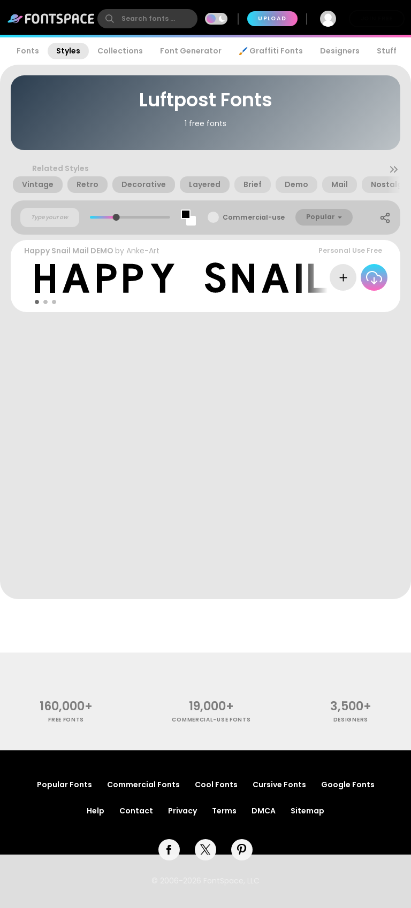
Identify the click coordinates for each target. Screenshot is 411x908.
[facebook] (169, 849)
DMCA (264, 810)
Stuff (387, 50)
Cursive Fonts (279, 784)
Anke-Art (142, 250)
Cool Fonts (216, 784)
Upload (272, 18)
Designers (340, 50)
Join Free (377, 18)
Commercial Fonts (143, 784)
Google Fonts (348, 784)
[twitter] (205, 849)
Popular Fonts (64, 784)
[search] (147, 18)
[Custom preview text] (49, 217)
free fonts (66, 720)
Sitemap (307, 810)
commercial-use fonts (211, 720)
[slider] (116, 217)
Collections (120, 50)
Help (95, 810)
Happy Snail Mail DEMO (68, 250)
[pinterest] (242, 849)
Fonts (28, 50)
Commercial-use (254, 217)
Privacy (182, 810)
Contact (136, 810)
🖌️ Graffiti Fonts (271, 50)
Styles (68, 50)
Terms (224, 810)
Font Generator (191, 50)
